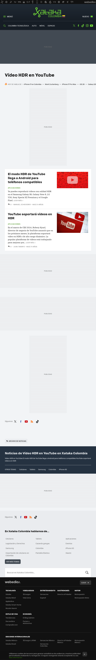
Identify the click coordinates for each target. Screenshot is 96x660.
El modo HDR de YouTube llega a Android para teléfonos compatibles (26, 177)
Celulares (23, 469)
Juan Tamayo (19, 246)
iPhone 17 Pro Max (69, 84)
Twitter (74, 25)
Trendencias (10, 618)
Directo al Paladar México (64, 641)
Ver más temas (12, 561)
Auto (34, 25)
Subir (83, 582)
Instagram (87, 25)
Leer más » (18, 200)
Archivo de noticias (17, 441)
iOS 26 (82, 84)
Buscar (87, 572)
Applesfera (10, 601)
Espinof (43, 598)
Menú (10, 16)
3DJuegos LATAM (29, 640)
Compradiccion (12, 625)
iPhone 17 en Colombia (32, 84)
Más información (15, 657)
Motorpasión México (80, 641)
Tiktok (82, 25)
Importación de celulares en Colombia (17, 554)
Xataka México (11, 640)
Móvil (42, 25)
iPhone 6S (63, 469)
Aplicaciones (14, 188)
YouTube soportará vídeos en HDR (30, 216)
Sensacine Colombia (44, 645)
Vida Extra (27, 598)
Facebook (78, 25)
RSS (32, 421)
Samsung (42, 469)
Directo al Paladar (64, 594)
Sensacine (44, 594)
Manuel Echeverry (22, 204)
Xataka (8, 594)
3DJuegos (26, 594)
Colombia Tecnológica (18, 25)
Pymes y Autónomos (27, 622)
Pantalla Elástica (42, 553)
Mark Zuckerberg (51, 84)
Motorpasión (80, 594)
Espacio (51, 25)
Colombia (52, 469)
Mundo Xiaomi (11, 608)
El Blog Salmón (28, 618)
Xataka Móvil (11, 598)
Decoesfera (10, 621)
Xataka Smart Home (13, 605)
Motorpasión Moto (82, 598)
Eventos (69, 543)
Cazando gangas (43, 543)
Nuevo (85, 16)
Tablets (32, 469)
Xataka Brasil (11, 644)
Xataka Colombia (48, 12)
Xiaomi (68, 553)
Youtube (91, 25)
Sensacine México (47, 640)
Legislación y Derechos (15, 543)
